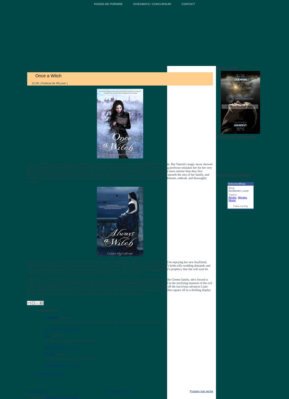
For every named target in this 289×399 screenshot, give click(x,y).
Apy (47, 335)
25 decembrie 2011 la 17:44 (62, 347)
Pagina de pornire (119, 391)
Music (232, 200)
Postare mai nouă (38, 391)
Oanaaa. (50, 354)
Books (232, 197)
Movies (242, 197)
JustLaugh (52, 317)
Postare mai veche (201, 391)
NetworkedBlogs (237, 183)
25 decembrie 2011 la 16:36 (62, 329)
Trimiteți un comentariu (49, 373)
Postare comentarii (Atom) (61, 397)
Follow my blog (240, 206)
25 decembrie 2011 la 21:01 (62, 365)
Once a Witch (48, 75)
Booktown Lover (239, 190)
